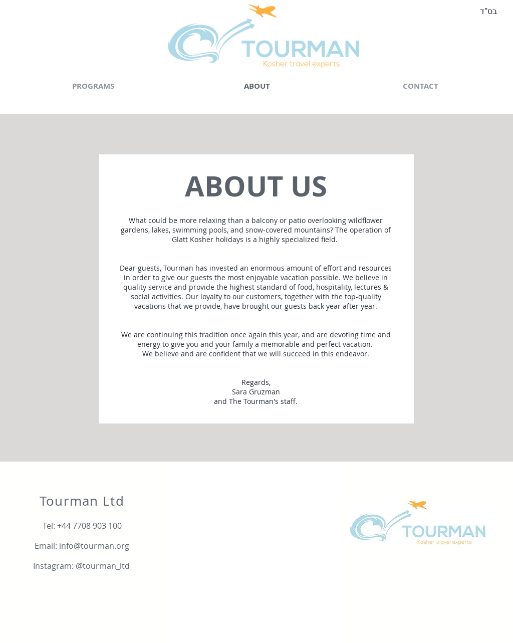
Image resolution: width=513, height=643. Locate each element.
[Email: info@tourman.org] (82, 546)
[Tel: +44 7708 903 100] (82, 526)
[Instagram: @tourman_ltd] (81, 566)
